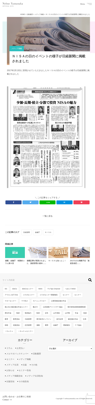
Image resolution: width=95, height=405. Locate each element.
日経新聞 (26, 233)
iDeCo (14, 290)
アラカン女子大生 (11, 296)
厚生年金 (8, 314)
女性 (46, 314)
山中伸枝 (56, 314)
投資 (85, 314)
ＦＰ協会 (78, 326)
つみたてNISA (70, 290)
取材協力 (28, 314)
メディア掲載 (39, 14)
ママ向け (24, 302)
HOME (21, 14)
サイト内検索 (9, 281)
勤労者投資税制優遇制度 (77, 308)
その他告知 (24, 383)
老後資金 (16, 326)
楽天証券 (59, 320)
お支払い (21, 349)
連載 (38, 326)
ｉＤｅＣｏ (9, 332)
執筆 (38, 314)
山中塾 (67, 314)
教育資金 (16, 320)
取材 (18, 314)
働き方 (35, 308)
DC (6, 290)
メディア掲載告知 (14, 377)
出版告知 (10, 383)
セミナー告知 (25, 372)
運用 (46, 326)
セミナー (66, 296)
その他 (34, 366)
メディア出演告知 (35, 377)
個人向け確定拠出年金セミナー (16, 308)
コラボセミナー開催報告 (49, 296)
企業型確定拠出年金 (58, 302)
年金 (76, 314)
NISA (40, 290)
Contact (6, 401)
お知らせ (10, 372)
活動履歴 (28, 14)
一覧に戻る (48, 217)
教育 (6, 320)
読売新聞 (28, 326)
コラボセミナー (28, 296)
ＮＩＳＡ (48, 233)
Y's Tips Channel (53, 290)
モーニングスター (39, 302)
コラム (9, 349)
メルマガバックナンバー (17, 355)
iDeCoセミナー (27, 290)
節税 (6, 326)
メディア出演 (12, 366)
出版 (25, 366)
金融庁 (37, 233)
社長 (84, 320)
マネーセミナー (10, 302)
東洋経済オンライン (43, 320)
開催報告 (66, 326)
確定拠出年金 (73, 320)
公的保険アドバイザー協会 (53, 308)
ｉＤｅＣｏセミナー (25, 332)
